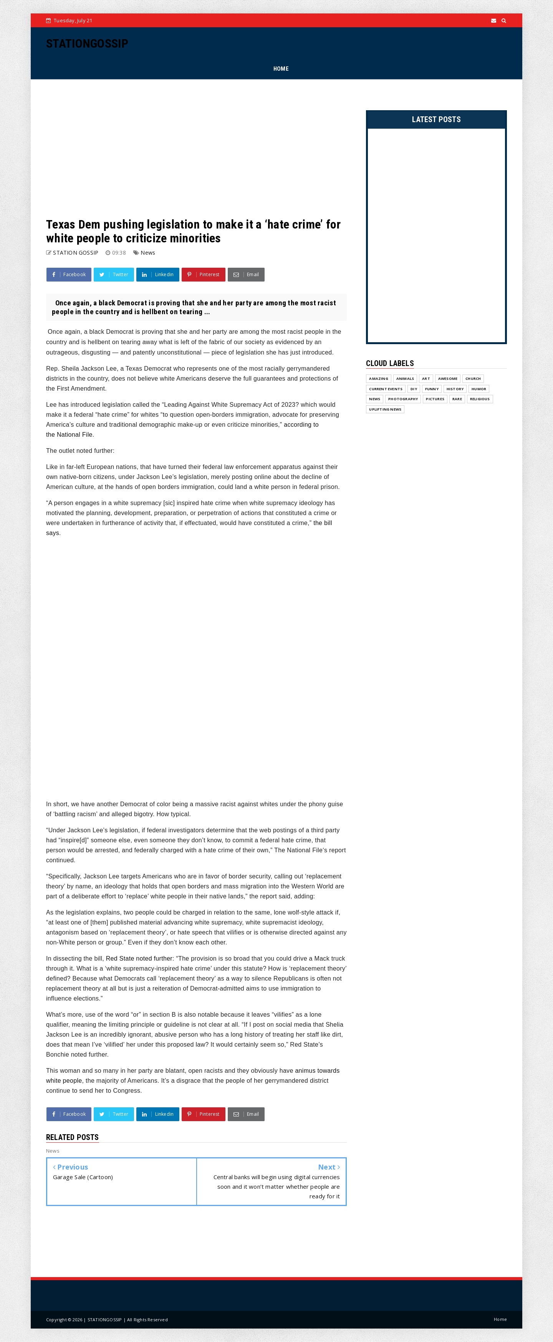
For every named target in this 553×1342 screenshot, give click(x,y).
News (148, 252)
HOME (281, 68)
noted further (139, 958)
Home (500, 1319)
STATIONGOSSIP (87, 43)
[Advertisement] (196, 148)
